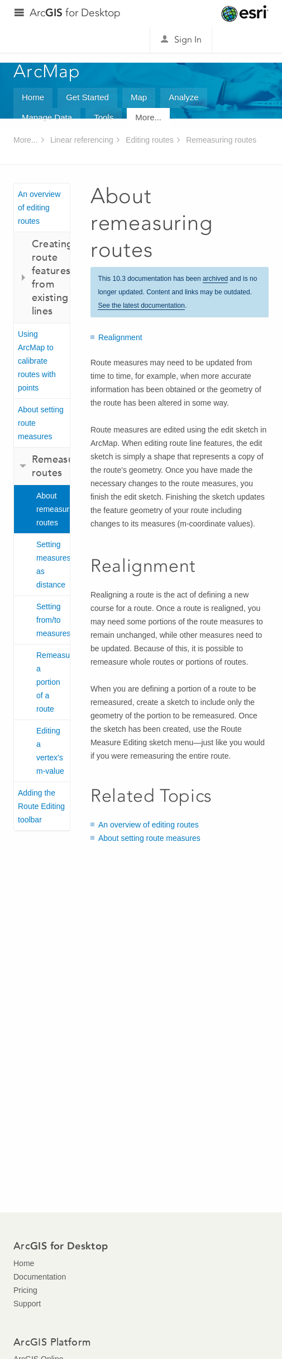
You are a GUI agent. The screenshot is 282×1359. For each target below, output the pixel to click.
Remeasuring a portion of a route (53, 682)
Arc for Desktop (75, 12)
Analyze (183, 97)
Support (27, 1303)
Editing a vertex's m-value (50, 750)
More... (148, 117)
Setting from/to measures (53, 620)
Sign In (188, 39)
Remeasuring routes (221, 139)
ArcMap (47, 71)
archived (215, 279)
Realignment (120, 337)
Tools (103, 117)
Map (139, 97)
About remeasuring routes (53, 509)
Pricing (25, 1290)
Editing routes (150, 139)
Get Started (87, 97)
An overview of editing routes (39, 207)
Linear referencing (81, 139)
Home (33, 97)
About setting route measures (41, 423)
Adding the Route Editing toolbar (41, 806)
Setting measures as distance (53, 564)
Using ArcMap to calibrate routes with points (37, 361)
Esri (245, 13)
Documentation (39, 1276)
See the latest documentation (141, 305)
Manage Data (47, 117)
